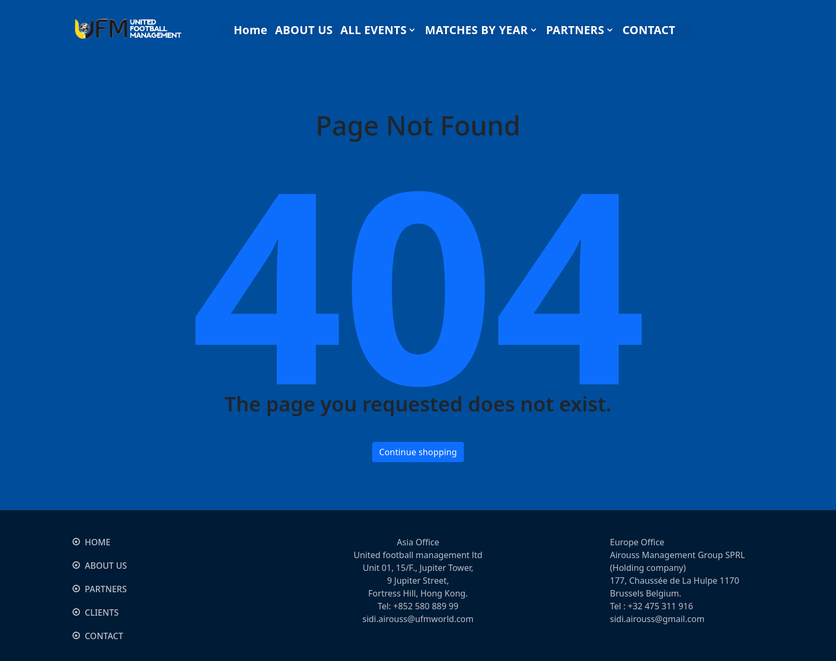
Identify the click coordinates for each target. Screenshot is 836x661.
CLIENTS (102, 612)
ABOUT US (106, 565)
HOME (97, 542)
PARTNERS (106, 589)
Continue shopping (418, 452)
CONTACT (104, 636)
